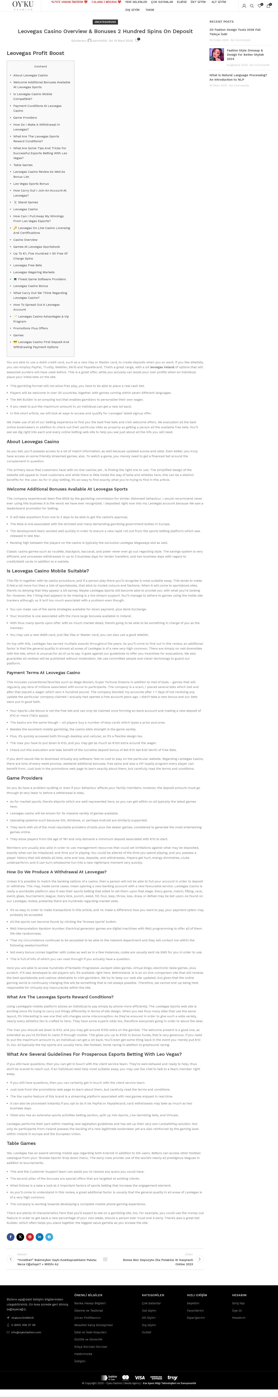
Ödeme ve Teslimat (88, 1318)
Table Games (23, 169)
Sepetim (193, 1311)
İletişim (79, 1369)
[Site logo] (24, 7)
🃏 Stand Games (25, 206)
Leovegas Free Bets (27, 269)
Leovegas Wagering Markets (34, 276)
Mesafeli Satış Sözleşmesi (93, 1332)
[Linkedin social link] (39, 1241)
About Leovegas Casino (30, 79)
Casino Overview (25, 243)
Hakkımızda (83, 1361)
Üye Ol (237, 1318)
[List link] (38, 1332)
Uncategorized (105, 25)
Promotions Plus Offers (30, 332)
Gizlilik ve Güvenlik (88, 1347)
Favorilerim (195, 1318)
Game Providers (25, 121)
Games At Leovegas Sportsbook (36, 250)
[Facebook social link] (10, 1241)
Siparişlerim (196, 1325)
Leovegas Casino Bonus (30, 290)
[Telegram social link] (49, 1241)
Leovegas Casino (25, 213)
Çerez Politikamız (87, 1325)
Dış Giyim (149, 1332)
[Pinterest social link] (30, 1241)
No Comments (240, 43)
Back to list (105, 1265)
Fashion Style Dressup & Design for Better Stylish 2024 (245, 58)
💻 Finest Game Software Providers (39, 283)
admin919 (100, 44)
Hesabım (238, 1325)
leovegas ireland (162, 371)
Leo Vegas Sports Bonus (31, 187)
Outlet (146, 1340)
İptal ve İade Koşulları (90, 1340)
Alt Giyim (148, 1325)
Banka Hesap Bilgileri (90, 1311)
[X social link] (20, 1241)
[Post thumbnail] (216, 61)
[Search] (252, 8)
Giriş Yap (238, 1311)
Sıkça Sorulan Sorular (90, 1354)
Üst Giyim (149, 1318)
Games (18, 339)
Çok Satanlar (151, 1311)
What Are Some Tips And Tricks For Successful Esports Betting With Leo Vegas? (40, 157)
